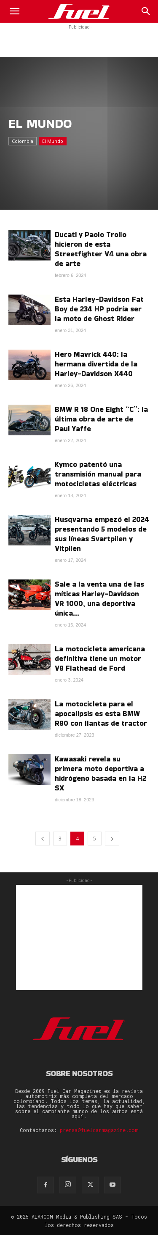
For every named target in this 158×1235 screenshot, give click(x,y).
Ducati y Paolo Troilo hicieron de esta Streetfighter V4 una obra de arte (101, 249)
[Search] (146, 11)
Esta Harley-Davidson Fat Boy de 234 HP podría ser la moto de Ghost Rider (99, 309)
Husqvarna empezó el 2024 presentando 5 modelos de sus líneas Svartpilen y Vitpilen (102, 533)
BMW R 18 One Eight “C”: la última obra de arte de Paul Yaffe (101, 419)
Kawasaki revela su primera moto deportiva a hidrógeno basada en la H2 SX (100, 773)
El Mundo (52, 141)
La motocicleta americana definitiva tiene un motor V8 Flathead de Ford (100, 658)
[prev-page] (42, 838)
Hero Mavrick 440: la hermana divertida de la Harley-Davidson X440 (96, 364)
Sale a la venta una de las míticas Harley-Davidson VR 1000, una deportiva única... (99, 598)
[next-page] (112, 838)
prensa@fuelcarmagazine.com (99, 1130)
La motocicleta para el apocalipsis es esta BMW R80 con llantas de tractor (101, 713)
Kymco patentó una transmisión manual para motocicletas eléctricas (98, 474)
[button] (14, 11)
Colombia (22, 141)
